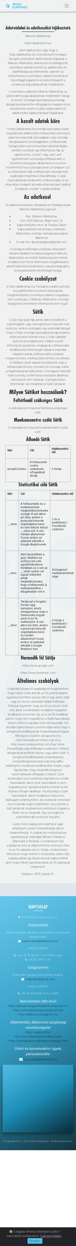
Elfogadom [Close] (35, 1240)
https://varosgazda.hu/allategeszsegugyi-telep (38, 1040)
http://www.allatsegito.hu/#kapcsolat (38, 1036)
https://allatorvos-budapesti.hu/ (38, 1014)
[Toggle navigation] (67, 5)
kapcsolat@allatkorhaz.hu (40, 1059)
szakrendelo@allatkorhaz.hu (40, 941)
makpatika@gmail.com (40, 979)
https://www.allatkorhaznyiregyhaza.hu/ (38, 1010)
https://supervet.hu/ (38, 1032)
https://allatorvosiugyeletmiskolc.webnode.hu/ (38, 1006)
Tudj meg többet (51, 1236)
